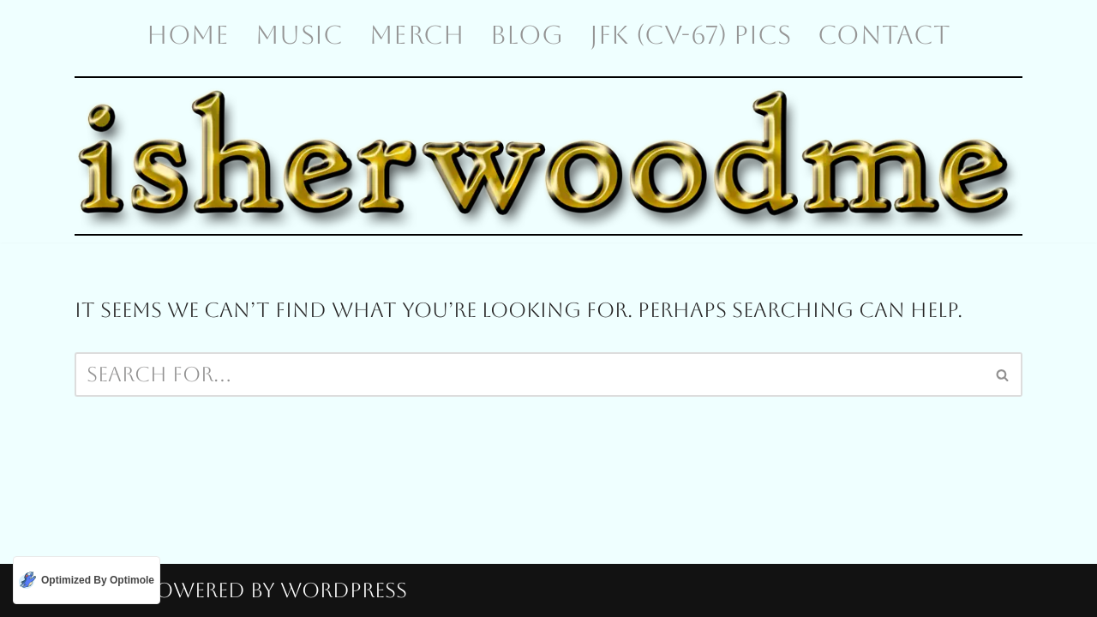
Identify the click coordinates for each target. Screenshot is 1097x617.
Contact (884, 35)
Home (188, 35)
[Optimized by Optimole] (86, 580)
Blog (526, 35)
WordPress (343, 590)
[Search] (529, 374)
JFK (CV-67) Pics (690, 35)
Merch (416, 35)
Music (299, 35)
